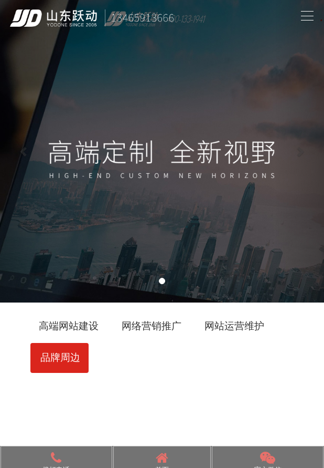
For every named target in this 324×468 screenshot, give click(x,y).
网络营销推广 (151, 326)
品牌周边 (60, 357)
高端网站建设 (69, 326)
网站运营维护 (234, 326)
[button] (24, 151)
